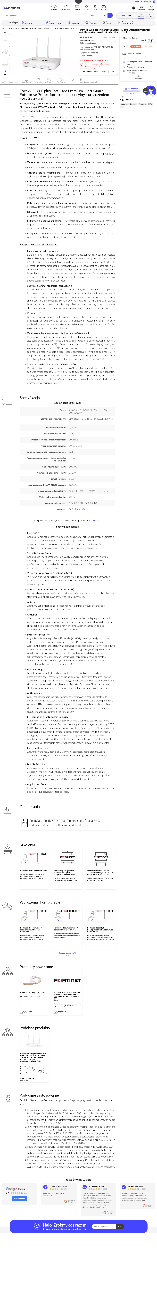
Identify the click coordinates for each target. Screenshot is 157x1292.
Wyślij (120, 1226)
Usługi (123, 15)
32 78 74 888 (131, 93)
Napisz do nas (131, 89)
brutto (26, 1012)
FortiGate (142, 104)
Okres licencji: (86, 71)
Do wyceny (136, 46)
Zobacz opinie (19, 1198)
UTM (150, 104)
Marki (129, 15)
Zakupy (151, 10)
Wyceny (141, 10)
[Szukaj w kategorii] (97, 15)
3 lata (104, 71)
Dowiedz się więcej (87, 68)
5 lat (112, 71)
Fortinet (90, 41)
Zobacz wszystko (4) (67, 953)
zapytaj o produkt (109, 37)
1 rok (96, 71)
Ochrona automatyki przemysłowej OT (35, 28)
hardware (124, 104)
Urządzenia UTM (12, 28)
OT (122, 107)
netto (21, 1012)
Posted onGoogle (71, 1201)
